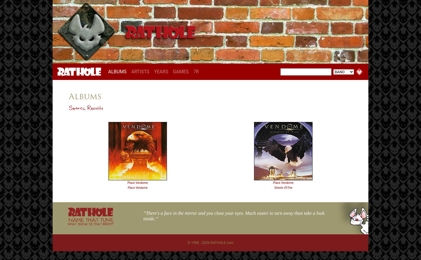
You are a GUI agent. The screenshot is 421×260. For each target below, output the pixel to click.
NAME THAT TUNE (90, 221)
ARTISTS (140, 71)
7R (196, 71)
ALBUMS (118, 71)
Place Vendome (137, 182)
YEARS (161, 71)
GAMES (181, 71)
